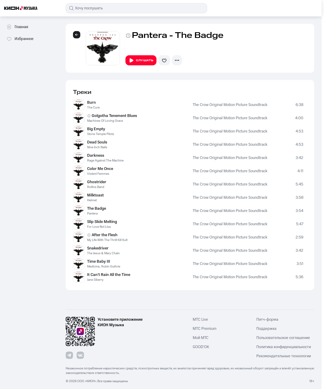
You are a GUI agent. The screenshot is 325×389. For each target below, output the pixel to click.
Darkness (95, 155)
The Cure (93, 107)
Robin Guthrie (110, 266)
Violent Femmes (98, 174)
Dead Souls (97, 142)
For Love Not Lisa (99, 227)
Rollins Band (95, 187)
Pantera (92, 213)
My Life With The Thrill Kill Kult (107, 240)
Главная (17, 27)
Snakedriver (98, 248)
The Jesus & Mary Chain (103, 253)
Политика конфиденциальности (283, 347)
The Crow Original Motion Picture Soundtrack (230, 105)
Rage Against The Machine (105, 160)
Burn (91, 102)
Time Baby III (98, 261)
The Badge (96, 208)
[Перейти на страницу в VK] (80, 355)
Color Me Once (100, 169)
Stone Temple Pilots (100, 134)
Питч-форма (267, 319)
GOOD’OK (201, 347)
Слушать (141, 60)
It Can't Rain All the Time (108, 275)
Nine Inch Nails (97, 147)
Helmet (92, 200)
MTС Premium (204, 328)
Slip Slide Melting (102, 222)
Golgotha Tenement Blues (114, 116)
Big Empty (96, 129)
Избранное (20, 39)
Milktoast (95, 195)
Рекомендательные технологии (283, 356)
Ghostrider (96, 182)
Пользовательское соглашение (283, 338)
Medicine (93, 266)
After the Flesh (104, 235)
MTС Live (200, 319)
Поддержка (266, 328)
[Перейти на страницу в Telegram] (69, 355)
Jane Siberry (95, 280)
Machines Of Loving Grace (105, 121)
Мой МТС (200, 338)
